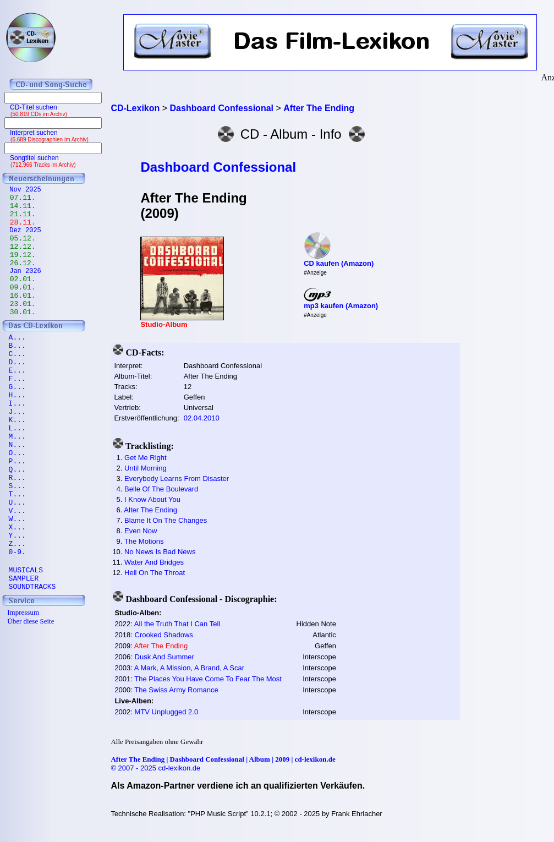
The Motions (144, 541)
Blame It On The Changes (165, 520)
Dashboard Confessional (218, 167)
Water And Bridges (154, 562)
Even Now (140, 531)
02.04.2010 (202, 418)
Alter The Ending (150, 510)
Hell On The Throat (154, 572)
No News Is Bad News (159, 552)
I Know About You (152, 499)
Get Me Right (145, 457)
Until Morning (145, 468)
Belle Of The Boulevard (161, 489)
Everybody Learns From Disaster (176, 478)
